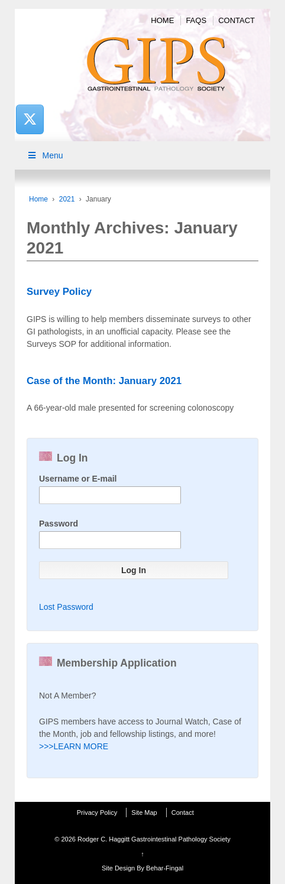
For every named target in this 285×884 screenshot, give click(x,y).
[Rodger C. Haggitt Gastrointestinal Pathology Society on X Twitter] (29, 119)
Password (58, 523)
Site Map (144, 812)
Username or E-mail (78, 478)
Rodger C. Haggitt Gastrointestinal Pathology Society (153, 839)
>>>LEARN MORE (73, 746)
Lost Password (66, 607)
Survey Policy (59, 291)
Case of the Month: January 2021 (104, 380)
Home (162, 20)
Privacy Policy (97, 812)
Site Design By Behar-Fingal (142, 868)
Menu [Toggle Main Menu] (45, 155)
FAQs (196, 20)
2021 (67, 199)
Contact (236, 20)
